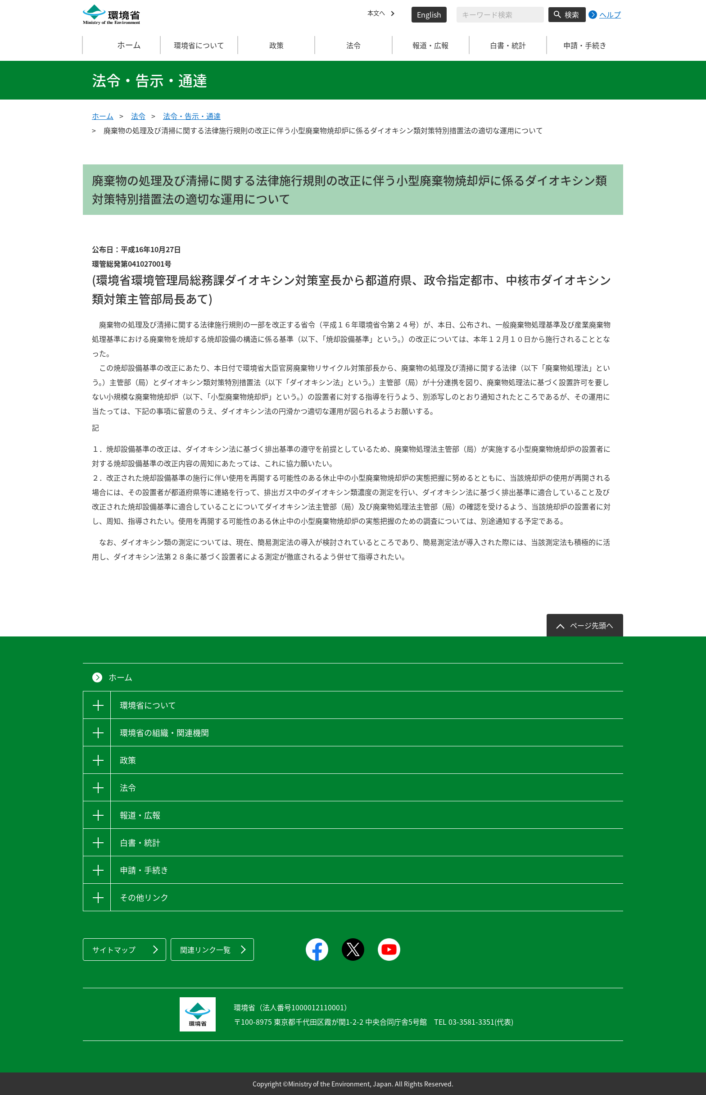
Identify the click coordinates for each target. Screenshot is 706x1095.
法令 (138, 115)
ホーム (122, 45)
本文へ (378, 14)
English (429, 14)
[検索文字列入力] (500, 15)
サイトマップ (114, 949)
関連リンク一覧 (205, 949)
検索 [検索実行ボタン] (572, 14)
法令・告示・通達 (192, 115)
